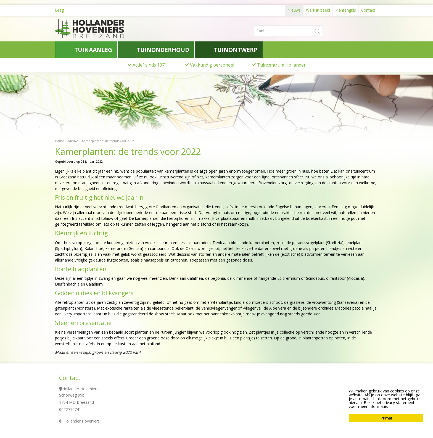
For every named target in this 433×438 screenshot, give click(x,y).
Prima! (386, 418)
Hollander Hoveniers (80, 388)
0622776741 (70, 409)
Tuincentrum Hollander (281, 65)
